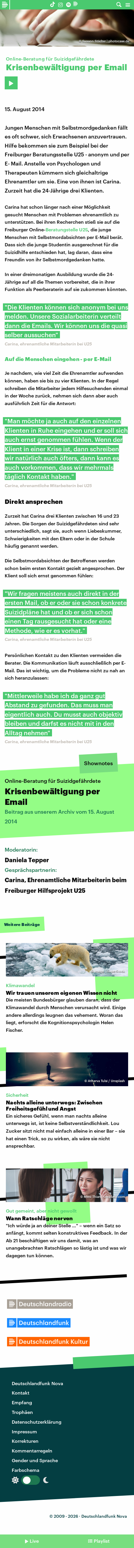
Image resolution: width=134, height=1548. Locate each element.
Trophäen (22, 1412)
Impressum (24, 1431)
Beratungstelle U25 (67, 229)
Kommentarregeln (32, 1450)
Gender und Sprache (35, 1460)
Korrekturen (25, 1441)
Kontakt (20, 1392)
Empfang (22, 1402)
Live (34, 1541)
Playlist (102, 1541)
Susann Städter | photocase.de (105, 41)
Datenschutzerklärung (36, 1422)
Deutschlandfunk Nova (37, 1383)
